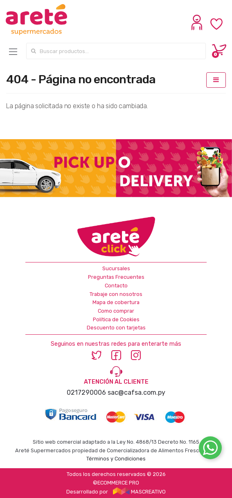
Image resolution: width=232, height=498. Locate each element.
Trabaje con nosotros (116, 294)
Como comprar (116, 311)
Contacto (116, 285)
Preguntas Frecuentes (116, 277)
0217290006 (86, 392)
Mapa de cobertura (116, 302)
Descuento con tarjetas (116, 328)
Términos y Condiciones (116, 459)
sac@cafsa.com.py (136, 392)
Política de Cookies (116, 319)
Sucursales (116, 268)
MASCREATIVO (139, 492)
